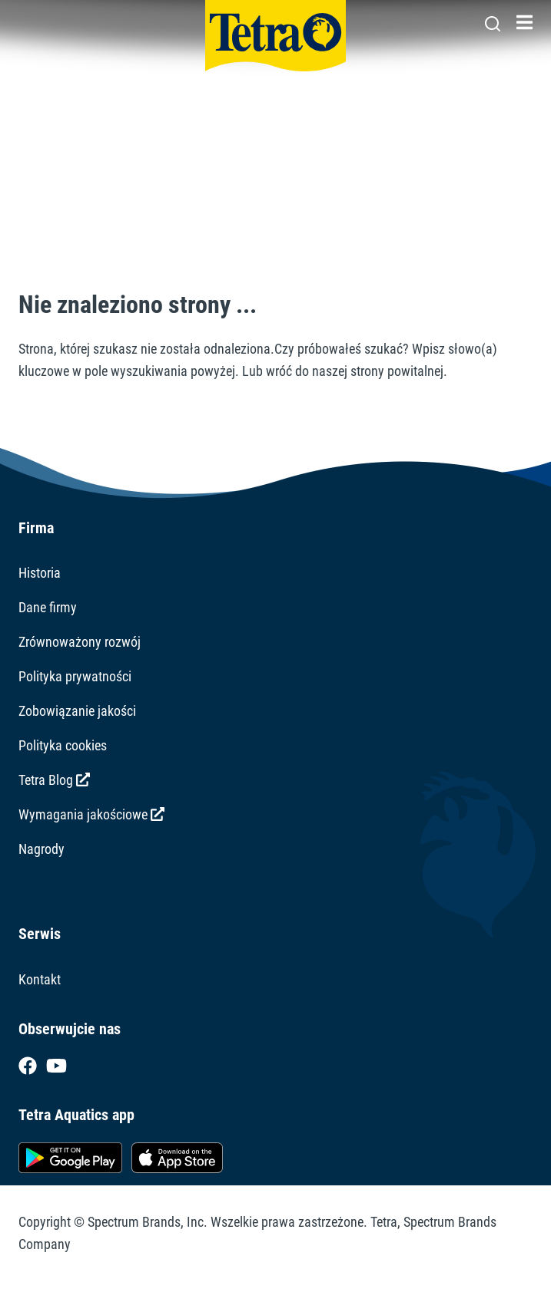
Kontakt (39, 979)
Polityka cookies (62, 745)
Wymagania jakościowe (91, 814)
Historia (39, 573)
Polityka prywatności (74, 676)
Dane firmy (47, 607)
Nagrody (41, 849)
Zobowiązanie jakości (77, 711)
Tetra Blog (54, 780)
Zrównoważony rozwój (79, 642)
